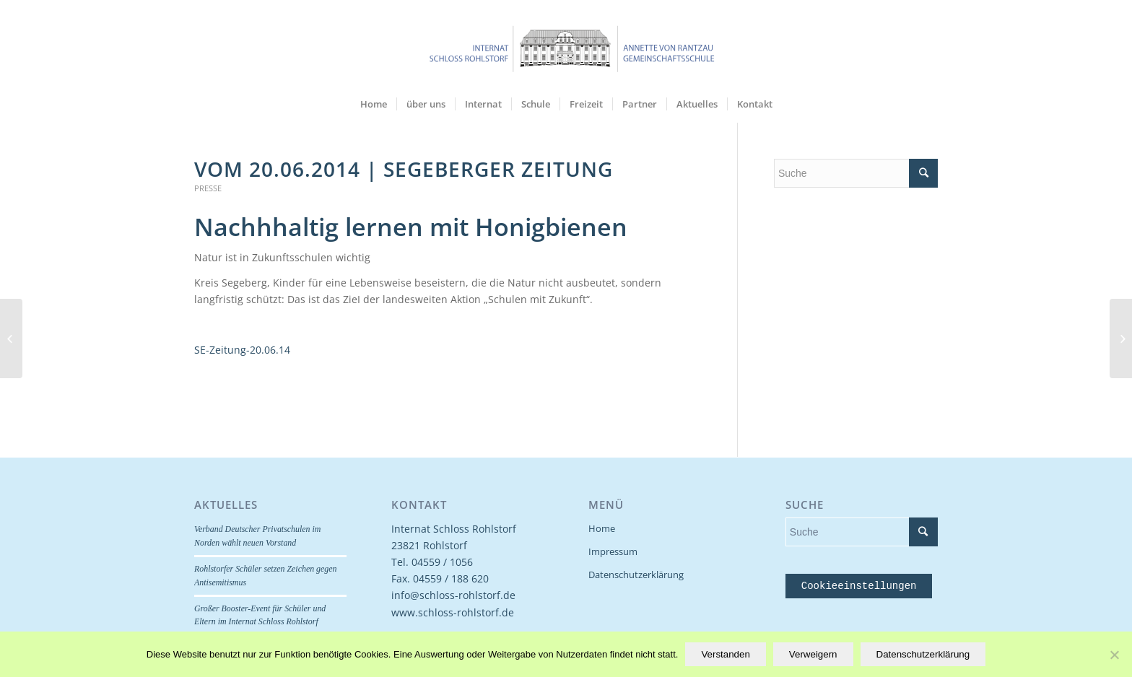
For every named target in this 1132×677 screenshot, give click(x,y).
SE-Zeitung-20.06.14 (242, 350)
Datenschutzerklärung (636, 574)
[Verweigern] (1114, 654)
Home (601, 528)
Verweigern (813, 654)
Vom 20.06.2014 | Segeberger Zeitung (403, 169)
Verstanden (725, 654)
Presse (208, 188)
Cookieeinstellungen (859, 586)
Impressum (612, 551)
